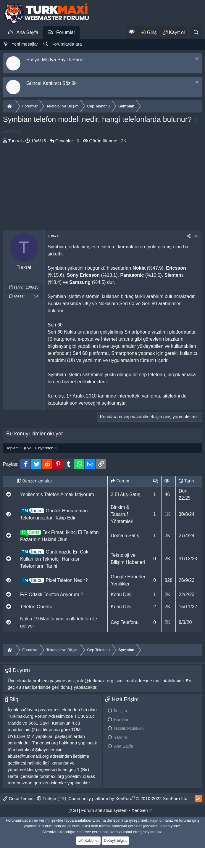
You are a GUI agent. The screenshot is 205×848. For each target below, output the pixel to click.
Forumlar (65, 32)
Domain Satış (125, 535)
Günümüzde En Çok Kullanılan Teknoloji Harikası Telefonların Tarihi (54, 558)
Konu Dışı (121, 594)
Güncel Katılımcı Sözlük (51, 83)
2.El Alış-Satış (125, 494)
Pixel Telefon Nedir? (54, 580)
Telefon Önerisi (36, 606)
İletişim (120, 710)
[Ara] (196, 32)
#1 (197, 236)
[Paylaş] (189, 236)
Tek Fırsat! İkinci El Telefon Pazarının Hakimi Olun (59, 535)
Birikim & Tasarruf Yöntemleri (122, 514)
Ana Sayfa (27, 32)
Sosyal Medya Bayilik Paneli (55, 59)
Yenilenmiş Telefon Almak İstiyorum (57, 494)
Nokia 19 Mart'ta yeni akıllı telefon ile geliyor (58, 622)
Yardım (120, 737)
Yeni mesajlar (25, 43)
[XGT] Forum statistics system (110, 810)
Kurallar (121, 719)
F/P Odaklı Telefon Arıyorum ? (51, 594)
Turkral (15, 140)
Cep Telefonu (124, 622)
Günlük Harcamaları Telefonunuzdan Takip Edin (54, 513)
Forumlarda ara (66, 43)
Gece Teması (19, 798)
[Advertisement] (102, 188)
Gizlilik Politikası (129, 728)
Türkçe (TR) (51, 798)
